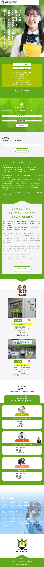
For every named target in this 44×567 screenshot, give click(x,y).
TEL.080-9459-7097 (22, 368)
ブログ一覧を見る (22, 125)
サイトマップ (15, 561)
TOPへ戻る (22, 558)
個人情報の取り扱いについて (26, 561)
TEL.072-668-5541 (22, 327)
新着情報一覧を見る (22, 150)
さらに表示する (22, 268)
